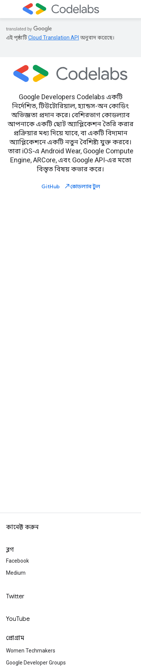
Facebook (17, 561)
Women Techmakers (30, 651)
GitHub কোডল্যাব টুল (70, 186)
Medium (16, 573)
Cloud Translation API (53, 38)
